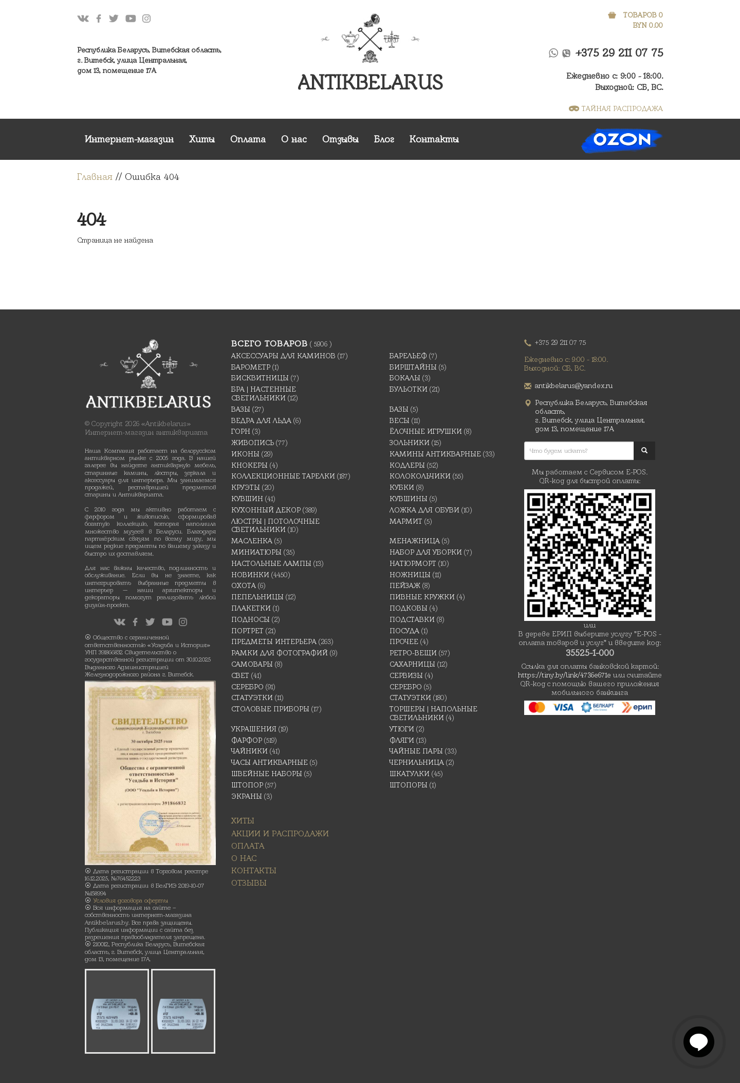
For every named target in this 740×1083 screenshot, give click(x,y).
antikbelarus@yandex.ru (574, 385)
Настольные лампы (271, 563)
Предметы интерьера (274, 641)
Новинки (250, 575)
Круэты (245, 487)
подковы (409, 608)
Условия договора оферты (130, 900)
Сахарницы (412, 664)
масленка (251, 541)
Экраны (246, 796)
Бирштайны (413, 367)
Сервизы (406, 675)
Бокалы (405, 378)
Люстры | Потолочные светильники (275, 525)
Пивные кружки (422, 597)
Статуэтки (252, 697)
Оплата (248, 139)
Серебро (247, 687)
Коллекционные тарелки (283, 476)
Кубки (402, 487)
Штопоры (409, 785)
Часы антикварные (269, 762)
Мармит (406, 521)
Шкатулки (410, 773)
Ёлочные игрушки (426, 431)
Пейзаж (405, 585)
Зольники (410, 442)
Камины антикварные (435, 454)
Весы (400, 420)
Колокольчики (420, 476)
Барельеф (408, 356)
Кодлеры (407, 465)
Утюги (402, 729)
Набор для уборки (426, 552)
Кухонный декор (266, 510)
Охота (243, 585)
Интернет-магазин (129, 139)
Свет (240, 675)
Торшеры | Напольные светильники (433, 713)
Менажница (415, 541)
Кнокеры (249, 465)
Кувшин (247, 498)
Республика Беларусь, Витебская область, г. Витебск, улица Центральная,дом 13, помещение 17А (149, 60)
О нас (294, 139)
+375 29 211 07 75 (619, 53)
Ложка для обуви (424, 510)
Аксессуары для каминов (283, 356)
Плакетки (251, 608)
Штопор (247, 785)
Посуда (404, 631)
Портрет (247, 631)
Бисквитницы (260, 378)
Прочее (404, 641)
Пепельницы (257, 597)
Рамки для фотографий (279, 653)
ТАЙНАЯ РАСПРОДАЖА (616, 108)
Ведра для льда (261, 420)
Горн (240, 431)
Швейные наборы (266, 773)
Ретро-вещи (413, 653)
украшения (253, 729)
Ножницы (410, 575)
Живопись (252, 442)
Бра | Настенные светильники (263, 393)
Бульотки (409, 389)
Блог (384, 139)
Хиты (202, 139)
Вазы (240, 409)
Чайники (249, 751)
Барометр (250, 367)
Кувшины (409, 498)
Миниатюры (256, 552)
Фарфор (246, 740)
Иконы (245, 454)
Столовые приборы (270, 709)
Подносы (250, 619)
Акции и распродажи (280, 833)
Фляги (402, 740)
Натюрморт (413, 563)
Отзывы (340, 139)
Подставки (412, 619)
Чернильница (417, 762)
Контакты (434, 139)
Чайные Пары (416, 751)
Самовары (252, 664)
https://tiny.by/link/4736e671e (564, 675)
